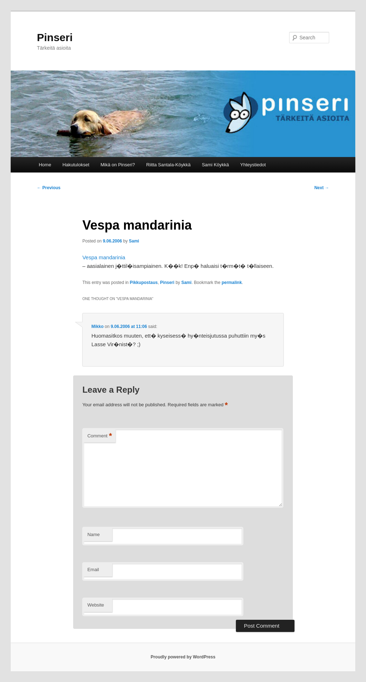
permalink (232, 282)
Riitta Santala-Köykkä (168, 164)
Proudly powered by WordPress (182, 656)
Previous (48, 187)
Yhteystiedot (253, 164)
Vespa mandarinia (103, 257)
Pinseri (55, 37)
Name (93, 534)
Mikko (98, 326)
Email (93, 569)
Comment (99, 436)
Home (45, 164)
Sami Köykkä (215, 164)
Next (321, 187)
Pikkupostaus (144, 282)
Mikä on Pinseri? (117, 164)
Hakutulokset (76, 164)
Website (95, 605)
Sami (134, 241)
